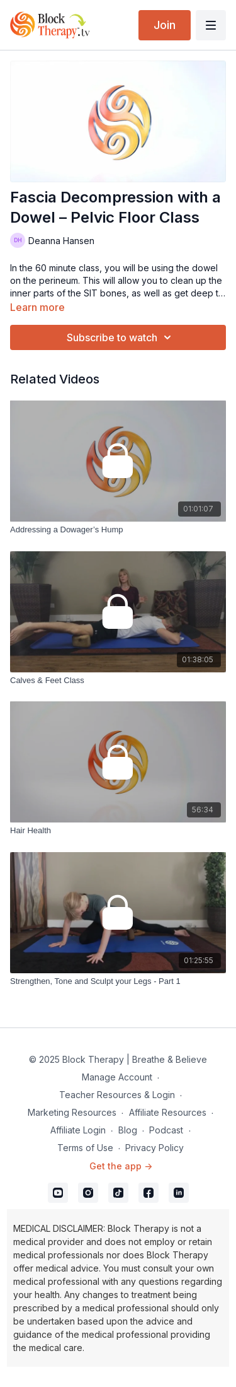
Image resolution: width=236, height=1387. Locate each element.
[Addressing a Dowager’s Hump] (118, 530)
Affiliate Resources (167, 1112)
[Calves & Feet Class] (118, 680)
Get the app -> (120, 1166)
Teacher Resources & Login (117, 1094)
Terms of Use (85, 1147)
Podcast (166, 1130)
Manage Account (117, 1077)
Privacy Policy (154, 1147)
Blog (127, 1130)
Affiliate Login (78, 1130)
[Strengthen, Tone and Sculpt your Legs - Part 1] (118, 981)
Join (165, 25)
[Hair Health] (118, 830)
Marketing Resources (72, 1112)
